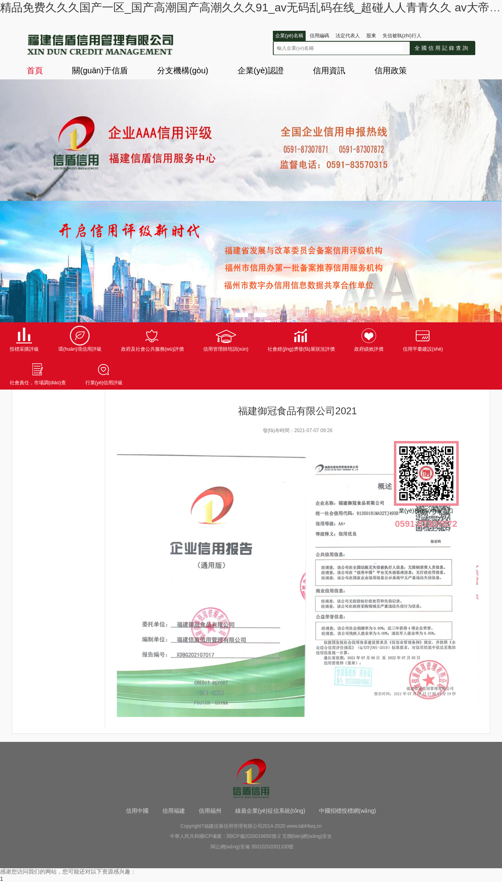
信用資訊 (329, 70)
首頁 (35, 70)
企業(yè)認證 (261, 70)
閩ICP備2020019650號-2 (254, 836)
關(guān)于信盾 (100, 70)
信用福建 (173, 810)
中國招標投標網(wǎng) (347, 810)
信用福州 (210, 810)
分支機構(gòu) (182, 70)
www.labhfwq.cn (304, 826)
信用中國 (137, 810)
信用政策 (390, 70)
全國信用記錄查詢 (442, 48)
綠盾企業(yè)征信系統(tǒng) (270, 810)
